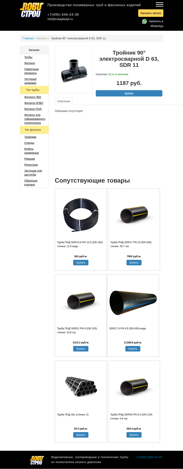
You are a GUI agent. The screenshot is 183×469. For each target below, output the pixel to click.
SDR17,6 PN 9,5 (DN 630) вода (127, 328)
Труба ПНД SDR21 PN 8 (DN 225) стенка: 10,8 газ (77, 330)
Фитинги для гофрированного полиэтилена (34, 118)
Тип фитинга (33, 129)
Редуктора (31, 164)
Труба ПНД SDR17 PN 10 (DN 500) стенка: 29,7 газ (130, 244)
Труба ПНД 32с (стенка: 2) (72, 414)
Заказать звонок (150, 13)
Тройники (30, 137)
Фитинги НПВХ (33, 103)
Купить (129, 93)
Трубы (28, 57)
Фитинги (42, 38)
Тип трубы (33, 89)
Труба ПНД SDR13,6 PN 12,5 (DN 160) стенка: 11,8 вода (80, 244)
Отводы (29, 142)
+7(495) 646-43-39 (63, 14)
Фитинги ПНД (33, 109)
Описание (63, 101)
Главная (28, 38)
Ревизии (29, 158)
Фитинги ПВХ (32, 97)
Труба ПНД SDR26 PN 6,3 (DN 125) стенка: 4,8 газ (131, 416)
